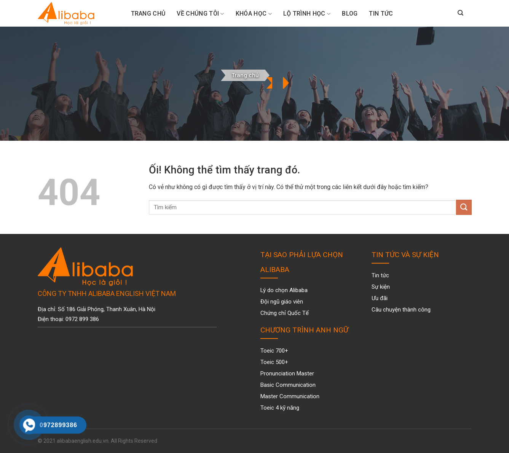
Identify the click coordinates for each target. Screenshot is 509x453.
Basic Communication (288, 384)
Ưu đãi (380, 298)
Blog (349, 13)
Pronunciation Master (287, 373)
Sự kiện (381, 286)
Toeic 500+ (274, 362)
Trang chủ (244, 75)
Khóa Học (254, 13)
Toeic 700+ (274, 350)
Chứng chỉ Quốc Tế (284, 313)
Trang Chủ (148, 13)
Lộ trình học (306, 13)
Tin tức (381, 13)
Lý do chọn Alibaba (284, 290)
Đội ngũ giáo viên (281, 301)
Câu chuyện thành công (401, 309)
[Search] (460, 13)
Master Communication (289, 396)
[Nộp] (463, 207)
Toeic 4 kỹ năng (279, 407)
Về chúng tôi (200, 13)
